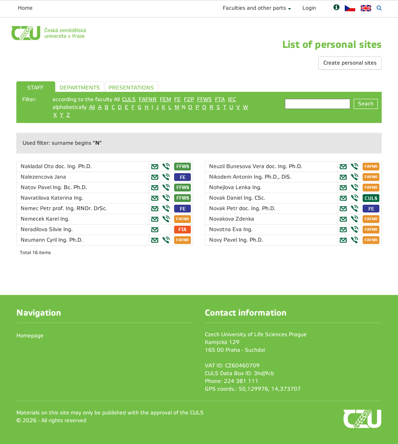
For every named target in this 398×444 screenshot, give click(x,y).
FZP (189, 99)
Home (25, 8)
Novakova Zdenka (231, 219)
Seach (366, 104)
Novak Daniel (226, 198)
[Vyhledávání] (379, 8)
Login (309, 8)
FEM (165, 99)
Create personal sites (350, 63)
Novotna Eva (226, 229)
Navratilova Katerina (47, 198)
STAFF (35, 88)
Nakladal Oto (38, 166)
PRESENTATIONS (131, 88)
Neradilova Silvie (42, 229)
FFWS (204, 99)
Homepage (30, 336)
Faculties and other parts (254, 8)
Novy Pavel (224, 240)
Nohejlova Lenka (230, 187)
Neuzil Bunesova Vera (237, 166)
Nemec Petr (36, 208)
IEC (232, 99)
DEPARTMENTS (79, 88)
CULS (129, 99)
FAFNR (148, 99)
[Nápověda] (336, 8)
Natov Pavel (37, 187)
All (92, 107)
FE (177, 99)
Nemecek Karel (40, 219)
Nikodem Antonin (231, 177)
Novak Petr (224, 208)
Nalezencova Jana (43, 177)
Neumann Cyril (39, 240)
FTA (220, 99)
